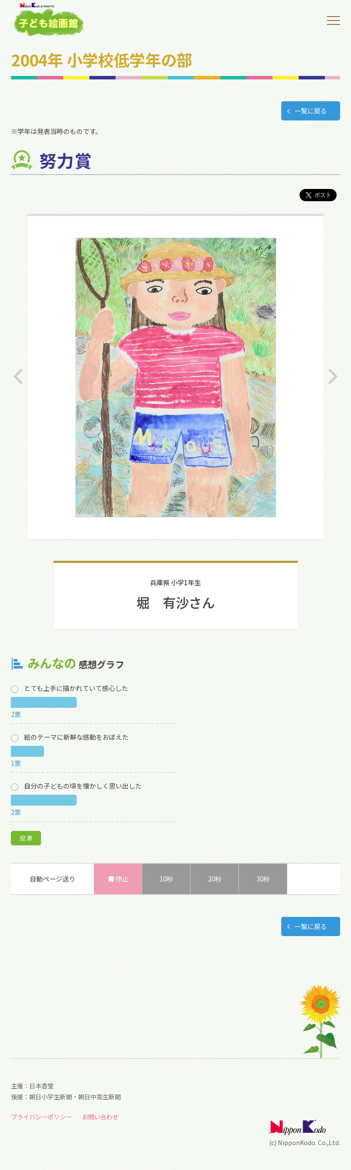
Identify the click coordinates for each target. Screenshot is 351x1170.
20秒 (215, 878)
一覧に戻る (310, 110)
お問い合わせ (100, 1116)
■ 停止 (118, 878)
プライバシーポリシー (41, 1116)
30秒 (263, 878)
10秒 (166, 878)
